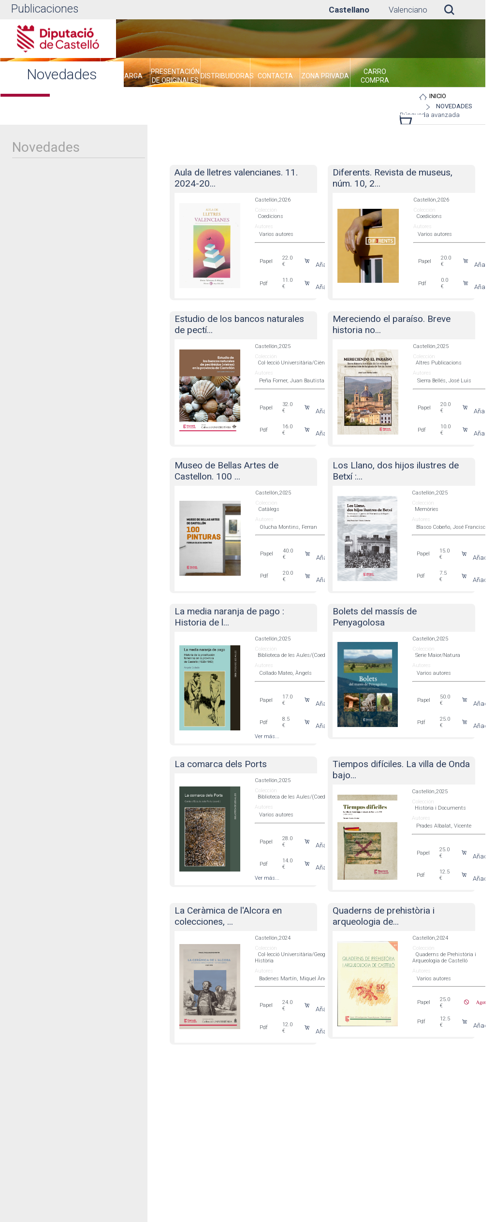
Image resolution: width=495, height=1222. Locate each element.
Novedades (454, 106)
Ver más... (267, 736)
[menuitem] (125, 77)
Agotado (481, 1002)
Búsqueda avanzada (430, 114)
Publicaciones (44, 8)
